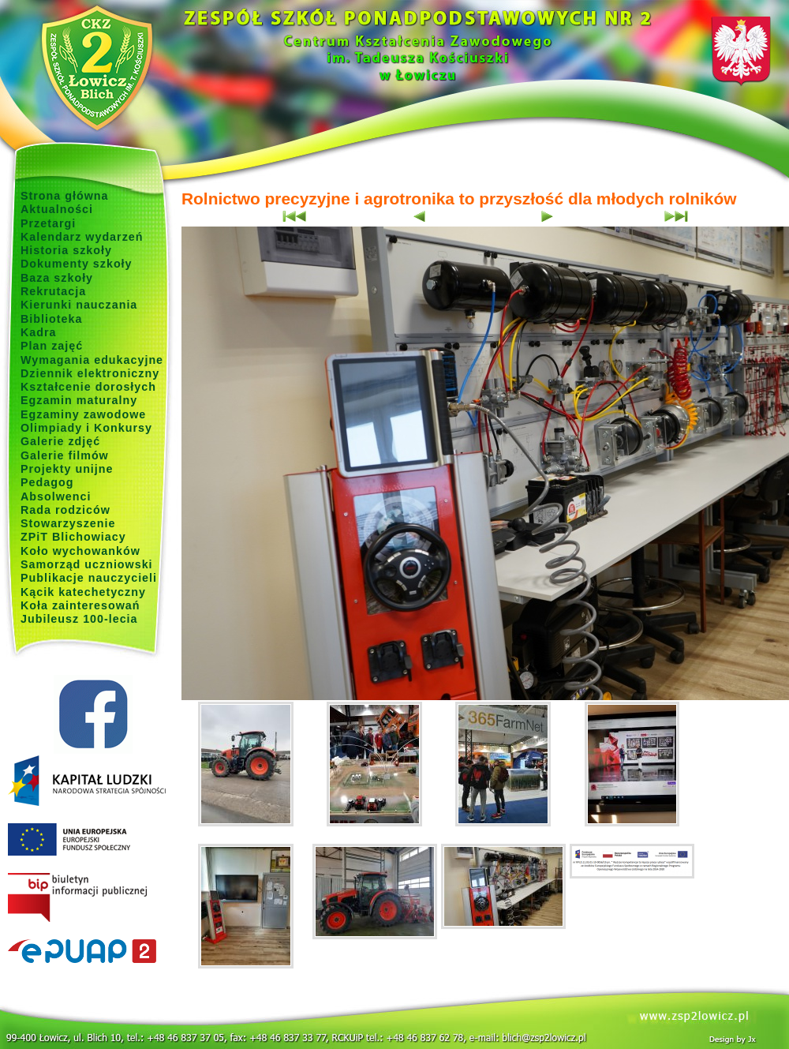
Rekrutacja (53, 291)
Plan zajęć (52, 345)
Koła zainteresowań (80, 605)
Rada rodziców (65, 510)
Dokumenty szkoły (77, 263)
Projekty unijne (67, 469)
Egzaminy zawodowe (83, 414)
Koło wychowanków (80, 551)
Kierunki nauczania (79, 304)
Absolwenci (56, 496)
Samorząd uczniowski (87, 564)
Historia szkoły (66, 250)
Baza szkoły (57, 278)
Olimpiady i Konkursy (86, 427)
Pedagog (47, 482)
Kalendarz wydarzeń (82, 236)
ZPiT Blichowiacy (73, 536)
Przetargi (48, 223)
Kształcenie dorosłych (88, 386)
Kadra (39, 332)
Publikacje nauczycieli (89, 577)
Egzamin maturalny (79, 400)
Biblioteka (51, 319)
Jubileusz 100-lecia (79, 619)
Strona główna (65, 195)
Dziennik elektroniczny (90, 373)
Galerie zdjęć (60, 441)
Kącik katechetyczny (83, 592)
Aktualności (57, 209)
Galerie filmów (65, 455)
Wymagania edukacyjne (92, 360)
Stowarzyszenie (68, 523)
